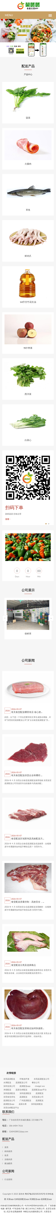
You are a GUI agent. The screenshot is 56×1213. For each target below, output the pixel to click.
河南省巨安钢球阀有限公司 (12, 1205)
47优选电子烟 (18, 1208)
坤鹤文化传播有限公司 (33, 1211)
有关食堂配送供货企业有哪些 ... (26, 775)
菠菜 (28, 117)
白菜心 (28, 440)
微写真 (8, 1208)
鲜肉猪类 (7, 1151)
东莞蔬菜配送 (9, 1102)
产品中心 (28, 75)
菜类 (5, 1147)
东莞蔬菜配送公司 (41, 1102)
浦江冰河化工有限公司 (35, 1208)
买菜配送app (34, 1199)
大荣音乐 (47, 1211)
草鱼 (28, 209)
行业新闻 (7, 1179)
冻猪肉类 (7, 1159)
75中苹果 (28, 347)
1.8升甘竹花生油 (28, 301)
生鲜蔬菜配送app (21, 1199)
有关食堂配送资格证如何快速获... (27, 1028)
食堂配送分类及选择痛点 (23, 964)
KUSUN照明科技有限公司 (36, 1205)
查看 (7, 519)
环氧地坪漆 (24, 1102)
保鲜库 (28, 633)
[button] (26, 39)
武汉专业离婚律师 (14, 1211)
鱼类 (5, 1155)
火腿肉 (28, 163)
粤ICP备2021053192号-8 (36, 1194)
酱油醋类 (7, 1163)
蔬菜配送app (46, 1199)
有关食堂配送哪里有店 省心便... (26, 711)
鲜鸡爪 (28, 255)
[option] (28, 487)
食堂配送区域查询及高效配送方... (27, 838)
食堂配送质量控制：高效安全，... (27, 901)
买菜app (10, 1199)
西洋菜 (28, 393)
